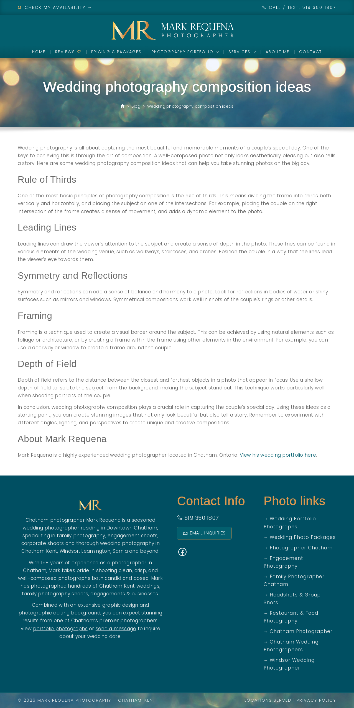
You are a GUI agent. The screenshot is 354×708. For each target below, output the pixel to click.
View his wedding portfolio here (278, 455)
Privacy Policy (316, 700)
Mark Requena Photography (74, 700)
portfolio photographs (60, 628)
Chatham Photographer (301, 631)
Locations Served (268, 700)
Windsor (69, 551)
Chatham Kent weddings (129, 586)
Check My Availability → (55, 7)
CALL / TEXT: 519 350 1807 (302, 7)
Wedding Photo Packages (303, 537)
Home (39, 52)
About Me (277, 52)
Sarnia (120, 551)
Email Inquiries (202, 533)
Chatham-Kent (137, 700)
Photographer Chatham (301, 547)
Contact (310, 52)
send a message (116, 628)
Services (243, 52)
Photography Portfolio (186, 52)
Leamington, (96, 551)
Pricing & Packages (116, 52)
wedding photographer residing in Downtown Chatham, (90, 527)
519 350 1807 (198, 518)
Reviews (68, 52)
